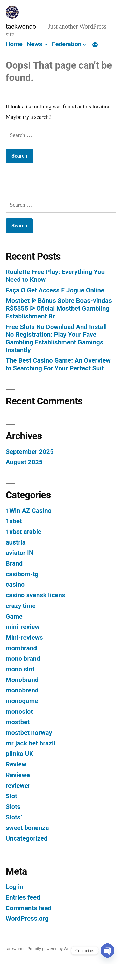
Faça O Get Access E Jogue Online (55, 290)
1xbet (14, 521)
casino (15, 584)
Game (14, 616)
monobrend (22, 690)
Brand (14, 563)
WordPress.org (27, 918)
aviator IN (19, 552)
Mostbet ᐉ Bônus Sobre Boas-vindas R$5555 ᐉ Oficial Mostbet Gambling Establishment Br (59, 308)
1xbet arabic (23, 531)
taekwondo (21, 26)
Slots (13, 806)
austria (16, 542)
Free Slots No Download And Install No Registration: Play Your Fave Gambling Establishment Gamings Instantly (56, 338)
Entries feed (23, 897)
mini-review (23, 627)
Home (14, 44)
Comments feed (29, 908)
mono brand (23, 658)
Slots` (14, 817)
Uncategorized (27, 838)
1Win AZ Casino (29, 510)
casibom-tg (22, 574)
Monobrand (22, 680)
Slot (11, 796)
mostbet (18, 722)
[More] (95, 45)
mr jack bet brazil (30, 743)
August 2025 (24, 462)
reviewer (18, 785)
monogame (22, 701)
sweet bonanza (27, 827)
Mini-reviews (24, 637)
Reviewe (18, 775)
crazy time (21, 605)
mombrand (21, 648)
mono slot (20, 669)
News (34, 44)
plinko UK (19, 753)
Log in (14, 886)
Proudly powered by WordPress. (55, 948)
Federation (67, 44)
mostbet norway (29, 732)
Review (16, 764)
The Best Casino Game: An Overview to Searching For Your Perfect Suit (58, 364)
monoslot (19, 711)
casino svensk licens (35, 595)
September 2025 (30, 451)
